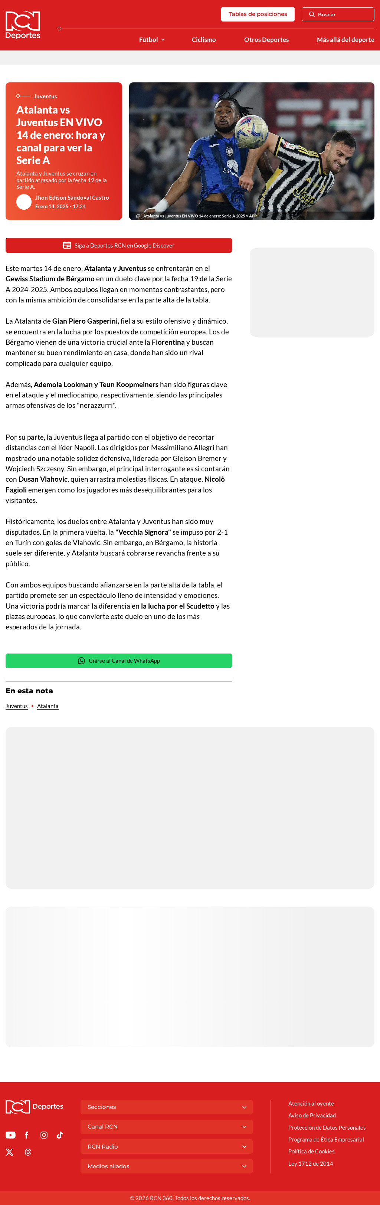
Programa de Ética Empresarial (326, 1139)
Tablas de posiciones (258, 13)
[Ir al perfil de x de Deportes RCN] (9, 1153)
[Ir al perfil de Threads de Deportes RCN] (28, 1153)
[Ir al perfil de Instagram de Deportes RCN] (44, 1136)
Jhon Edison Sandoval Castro (72, 197)
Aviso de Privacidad (312, 1115)
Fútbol (148, 39)
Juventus (17, 706)
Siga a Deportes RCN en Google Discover (118, 245)
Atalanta (48, 706)
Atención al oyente (311, 1103)
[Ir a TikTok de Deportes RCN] (60, 1136)
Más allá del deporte (345, 39)
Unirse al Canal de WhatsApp (119, 660)
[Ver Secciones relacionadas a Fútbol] (163, 40)
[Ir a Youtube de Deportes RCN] (11, 1136)
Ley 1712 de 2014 (310, 1163)
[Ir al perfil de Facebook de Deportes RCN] (26, 1136)
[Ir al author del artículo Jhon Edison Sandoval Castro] (24, 202)
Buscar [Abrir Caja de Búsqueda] (322, 14)
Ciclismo (204, 39)
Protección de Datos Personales (327, 1127)
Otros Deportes (266, 39)
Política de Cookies (311, 1151)
